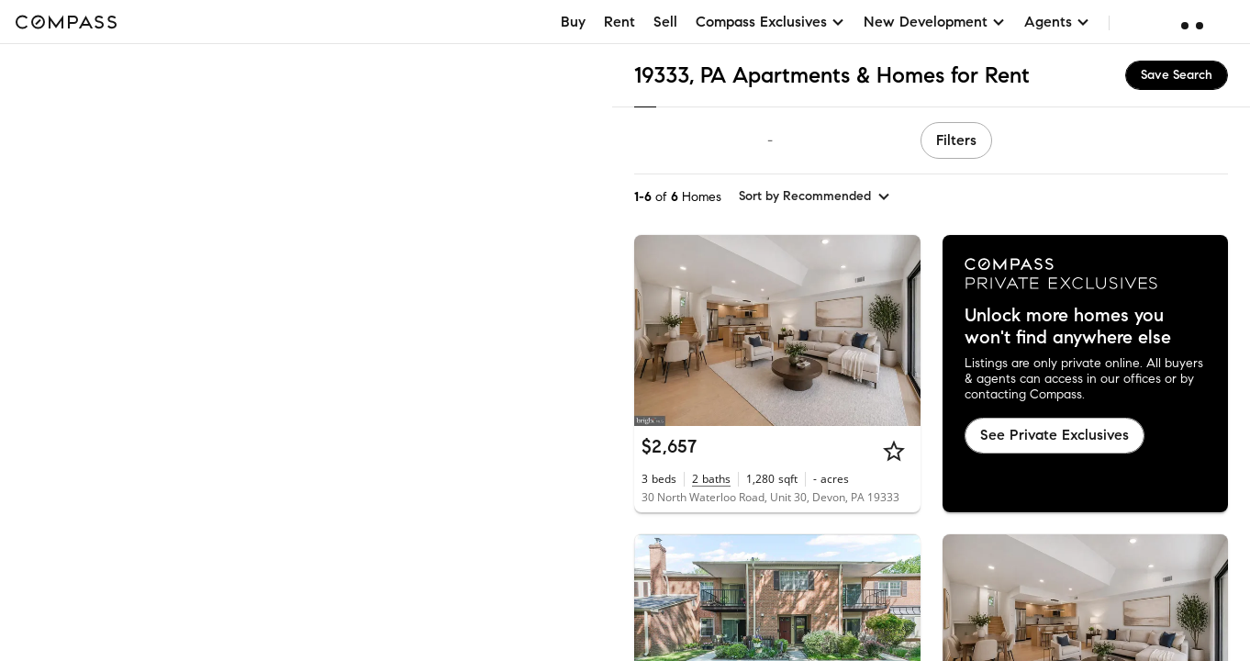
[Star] (894, 450)
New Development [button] (935, 21)
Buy (573, 21)
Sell (665, 21)
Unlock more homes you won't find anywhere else (1068, 327)
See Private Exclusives (1054, 434)
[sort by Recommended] (815, 196)
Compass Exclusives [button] (770, 21)
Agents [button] (1057, 21)
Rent (619, 21)
